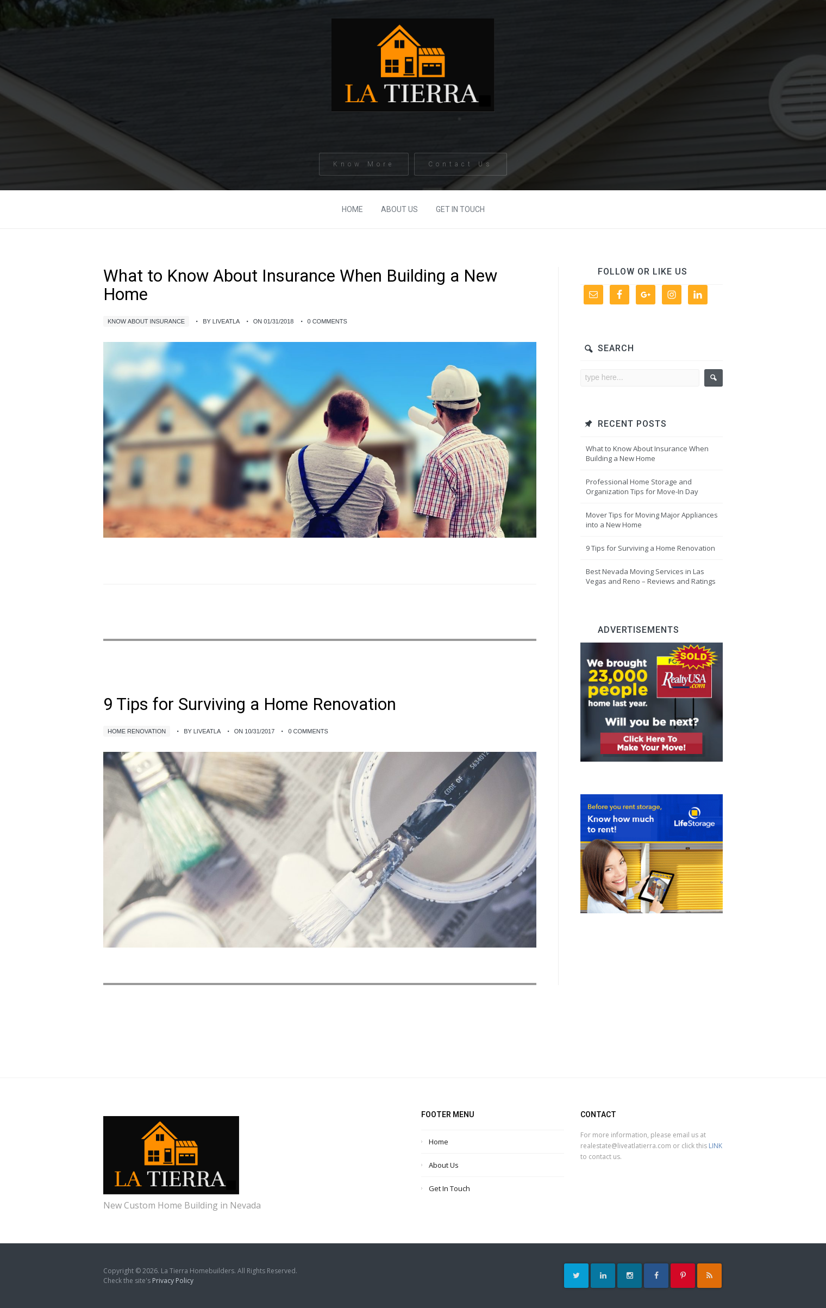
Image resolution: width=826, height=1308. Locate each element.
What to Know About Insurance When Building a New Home (300, 285)
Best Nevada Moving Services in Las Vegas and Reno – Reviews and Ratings (651, 576)
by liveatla (221, 321)
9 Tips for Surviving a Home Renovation (249, 704)
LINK (715, 1145)
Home (352, 209)
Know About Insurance (146, 321)
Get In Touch (460, 209)
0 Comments (327, 321)
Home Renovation (137, 731)
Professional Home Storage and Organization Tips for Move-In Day (642, 486)
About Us (399, 209)
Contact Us (460, 168)
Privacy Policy (172, 1280)
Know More (364, 168)
